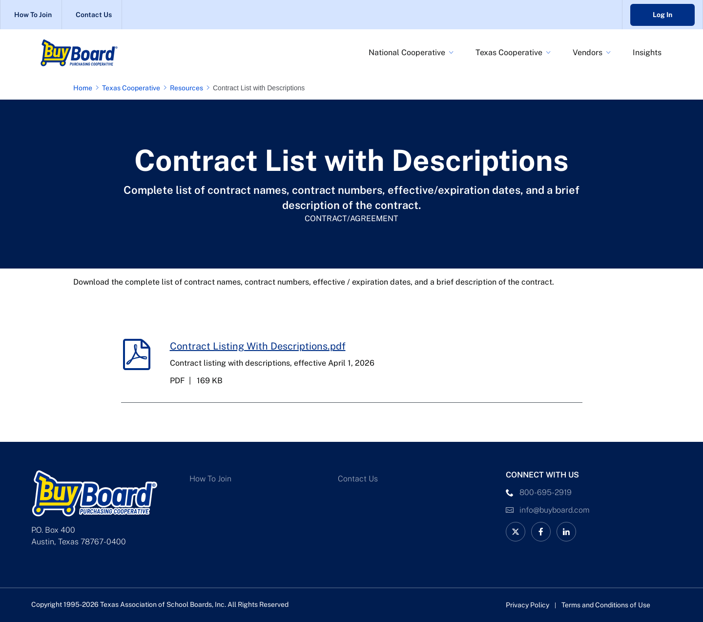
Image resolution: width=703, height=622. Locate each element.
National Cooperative (407, 52)
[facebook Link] (541, 531)
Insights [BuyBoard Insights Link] (647, 52)
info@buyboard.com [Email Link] (554, 510)
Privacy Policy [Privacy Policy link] (527, 605)
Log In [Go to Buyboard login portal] (662, 15)
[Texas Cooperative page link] (133, 88)
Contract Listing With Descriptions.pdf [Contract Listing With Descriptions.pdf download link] (258, 346)
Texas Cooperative (509, 52)
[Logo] (102, 52)
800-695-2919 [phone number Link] (545, 492)
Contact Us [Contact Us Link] (94, 15)
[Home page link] (84, 88)
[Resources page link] (188, 88)
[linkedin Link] (566, 531)
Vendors (587, 52)
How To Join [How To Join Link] (33, 15)
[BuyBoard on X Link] (515, 531)
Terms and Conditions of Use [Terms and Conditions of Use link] (605, 605)
